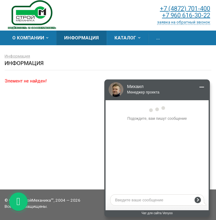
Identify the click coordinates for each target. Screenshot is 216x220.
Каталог (125, 38)
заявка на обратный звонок (183, 22)
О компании (28, 38)
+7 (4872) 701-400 (185, 8)
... (158, 38)
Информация (81, 38)
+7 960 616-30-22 (186, 15)
